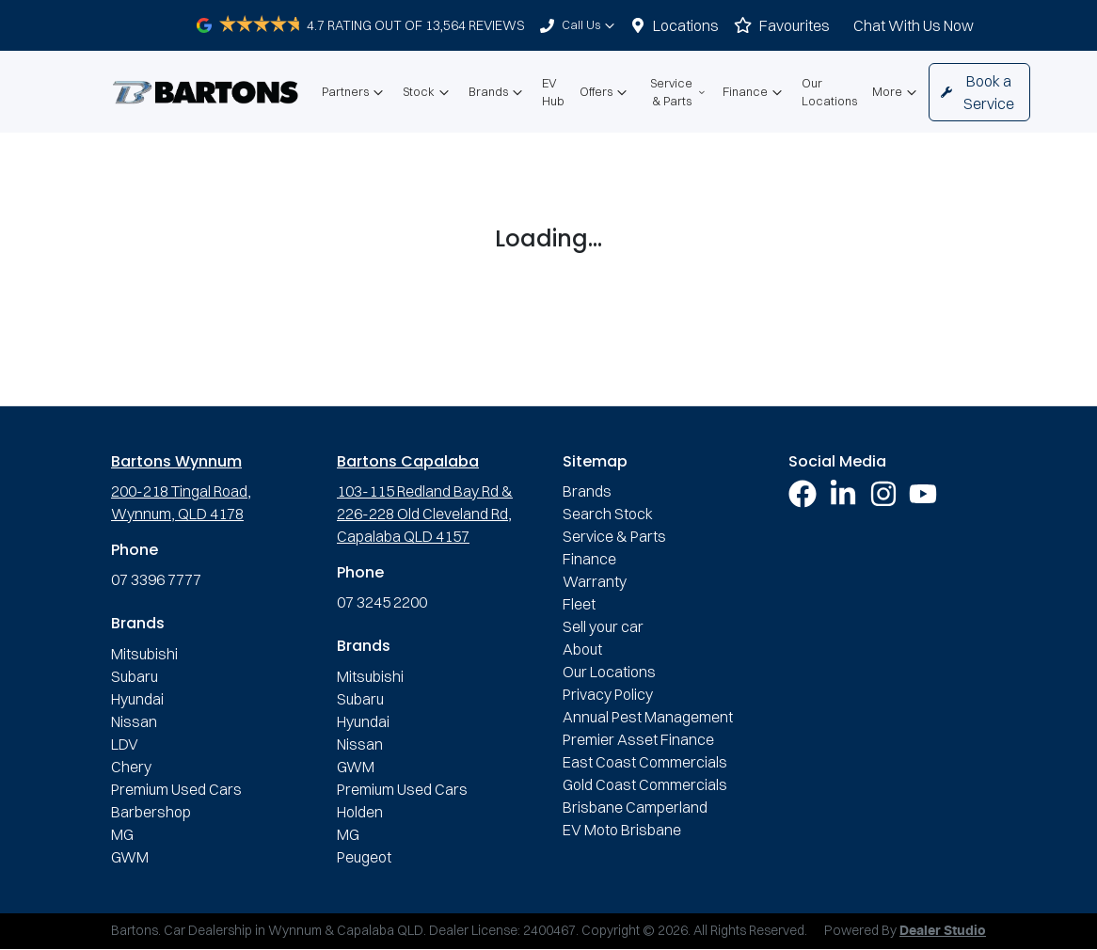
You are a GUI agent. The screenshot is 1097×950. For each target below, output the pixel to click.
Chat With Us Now (913, 25)
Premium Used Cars (176, 789)
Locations (686, 25)
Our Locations (829, 91)
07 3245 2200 (382, 602)
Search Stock (608, 513)
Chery (131, 766)
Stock (428, 92)
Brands (498, 92)
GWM (130, 856)
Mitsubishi (144, 653)
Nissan (134, 721)
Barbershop (151, 811)
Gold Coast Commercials (645, 784)
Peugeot (364, 856)
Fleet (579, 603)
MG (122, 834)
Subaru (134, 676)
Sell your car (603, 626)
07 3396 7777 (156, 579)
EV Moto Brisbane (622, 829)
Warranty (595, 581)
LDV (124, 744)
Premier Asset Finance (638, 739)
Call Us (590, 25)
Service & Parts (678, 91)
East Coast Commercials (645, 761)
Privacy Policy (608, 694)
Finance (755, 92)
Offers (605, 92)
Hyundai (137, 698)
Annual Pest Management (648, 716)
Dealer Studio (942, 931)
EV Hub (553, 91)
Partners (355, 92)
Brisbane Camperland (635, 807)
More (896, 92)
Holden (360, 811)
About (582, 649)
